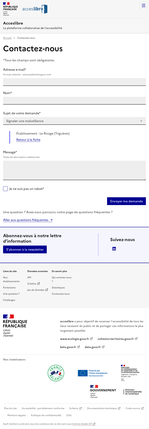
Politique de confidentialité (46, 415)
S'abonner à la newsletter (25, 249)
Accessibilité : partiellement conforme (43, 408)
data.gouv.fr (93, 347)
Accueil (7, 38)
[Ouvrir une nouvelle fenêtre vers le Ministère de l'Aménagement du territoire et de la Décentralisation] (130, 373)
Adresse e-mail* (74, 72)
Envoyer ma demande (126, 201)
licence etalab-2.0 (82, 424)
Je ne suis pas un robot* (26, 188)
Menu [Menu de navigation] (143, 5)
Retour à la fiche (28, 139)
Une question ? (11, 294)
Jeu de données (35, 290)
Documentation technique (102, 408)
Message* (74, 154)
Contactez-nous (61, 294)
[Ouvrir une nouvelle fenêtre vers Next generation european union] (93, 373)
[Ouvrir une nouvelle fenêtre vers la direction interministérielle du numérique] (117, 391)
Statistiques (58, 287)
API (29, 277)
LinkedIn (114, 249)
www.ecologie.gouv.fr (74, 339)
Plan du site (10, 408)
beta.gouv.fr (68, 347)
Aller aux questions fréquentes (25, 220)
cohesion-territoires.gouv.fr (116, 339)
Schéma (31, 283)
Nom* (7, 93)
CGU (69, 415)
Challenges (9, 300)
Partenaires (9, 287)
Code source (133, 408)
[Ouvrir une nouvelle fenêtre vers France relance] (55, 373)
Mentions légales (16, 415)
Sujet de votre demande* (22, 113)
